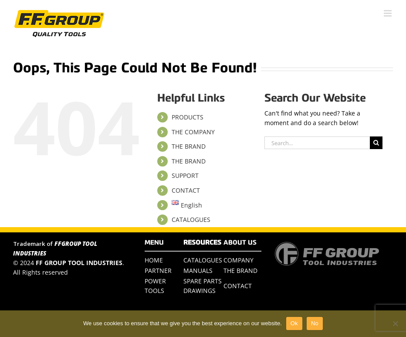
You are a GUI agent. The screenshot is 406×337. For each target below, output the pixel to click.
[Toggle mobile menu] (388, 13)
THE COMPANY (193, 132)
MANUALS (198, 270)
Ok (294, 323)
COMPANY (238, 260)
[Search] (376, 142)
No (314, 323)
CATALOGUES (191, 219)
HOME (154, 260)
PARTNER (158, 270)
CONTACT (186, 190)
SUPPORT (185, 175)
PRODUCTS (187, 117)
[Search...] (317, 142)
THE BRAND (189, 146)
